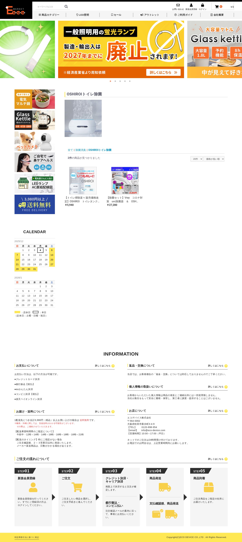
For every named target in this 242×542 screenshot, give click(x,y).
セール (116, 14)
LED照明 (82, 14)
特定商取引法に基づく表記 (27, 537)
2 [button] (116, 82)
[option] (121, 49)
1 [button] (111, 82)
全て (70, 150)
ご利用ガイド (183, 14)
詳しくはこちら (103, 365)
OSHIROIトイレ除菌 (100, 150)
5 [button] (130, 82)
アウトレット (149, 14)
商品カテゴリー (49, 14)
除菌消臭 (81, 150)
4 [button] (126, 82)
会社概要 (217, 14)
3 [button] (121, 82)
